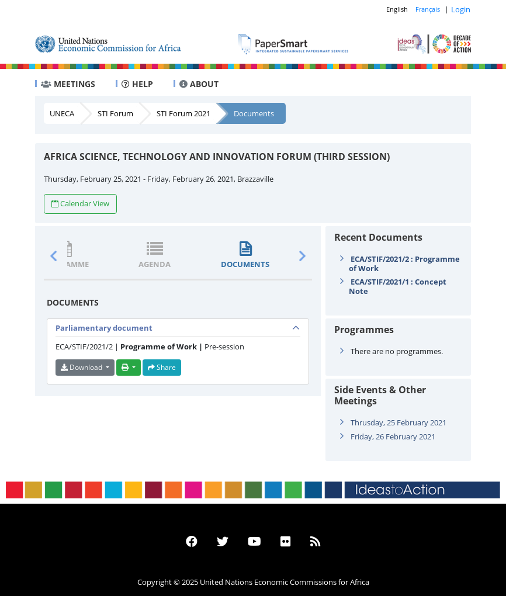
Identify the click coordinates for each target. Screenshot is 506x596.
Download (82, 367)
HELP (137, 83)
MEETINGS (68, 83)
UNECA (62, 113)
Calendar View (80, 203)
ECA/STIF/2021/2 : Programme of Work (404, 263)
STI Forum (115, 113)
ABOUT (199, 83)
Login (460, 9)
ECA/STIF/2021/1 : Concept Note (397, 286)
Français (427, 9)
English (397, 9)
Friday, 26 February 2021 (393, 436)
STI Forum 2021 (183, 113)
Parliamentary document (104, 328)
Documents (254, 113)
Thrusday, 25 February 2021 (398, 422)
